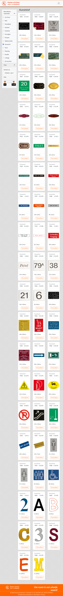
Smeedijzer (7, 24)
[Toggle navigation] (58, 3)
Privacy (43, 594)
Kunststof (6, 44)
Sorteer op (7, 69)
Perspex (6, 37)
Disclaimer (37, 594)
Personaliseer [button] (25, 38)
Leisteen (6, 27)
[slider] (5, 82)
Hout (5, 47)
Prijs (5, 77)
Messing (6, 51)
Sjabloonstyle (7, 41)
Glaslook (6, 31)
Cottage (6, 58)
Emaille (6, 54)
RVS (5, 20)
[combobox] (9, 72)
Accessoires (7, 61)
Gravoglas (6, 34)
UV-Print (6, 17)
